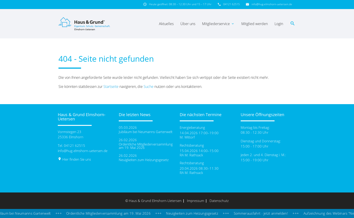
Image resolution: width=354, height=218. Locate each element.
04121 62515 (231, 4)
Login (279, 23)
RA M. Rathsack (191, 155)
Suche (149, 86)
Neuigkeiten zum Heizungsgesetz (144, 160)
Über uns (187, 23)
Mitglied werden (254, 23)
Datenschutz (219, 200)
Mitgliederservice (218, 23)
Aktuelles (166, 23)
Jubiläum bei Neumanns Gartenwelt (145, 132)
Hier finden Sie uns (74, 159)
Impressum (195, 200)
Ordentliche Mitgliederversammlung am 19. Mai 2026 (146, 146)
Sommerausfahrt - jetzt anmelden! (264, 213)
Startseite (111, 86)
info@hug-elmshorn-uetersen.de (272, 4)
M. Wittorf (187, 137)
